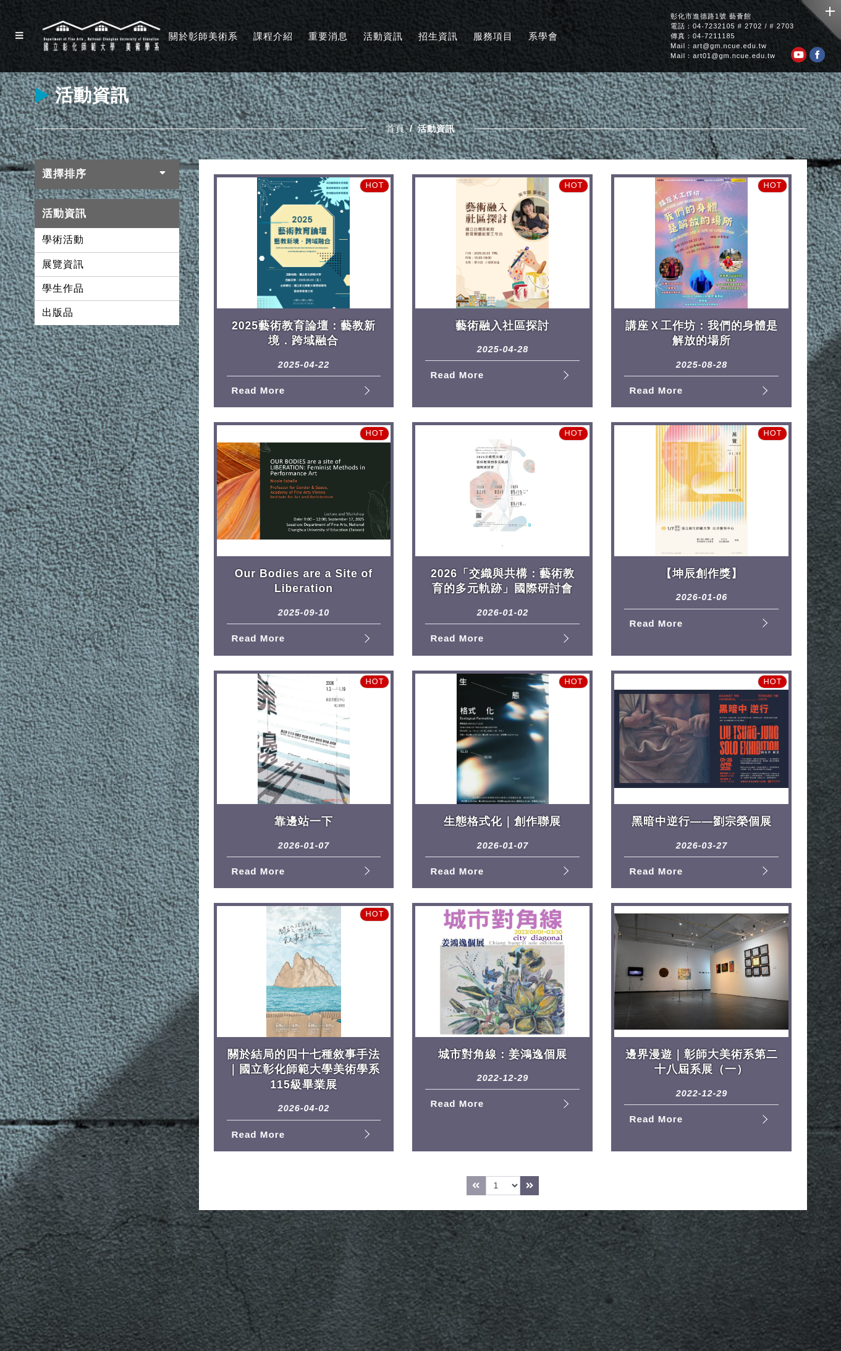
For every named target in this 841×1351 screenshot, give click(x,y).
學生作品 (63, 288)
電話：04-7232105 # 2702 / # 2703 (732, 26)
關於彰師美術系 (203, 36)
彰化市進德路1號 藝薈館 (710, 16)
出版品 (58, 312)
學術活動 (63, 239)
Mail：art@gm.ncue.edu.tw (718, 46)
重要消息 (328, 36)
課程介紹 (273, 36)
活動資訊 (383, 36)
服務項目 (493, 36)
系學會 (543, 36)
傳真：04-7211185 (702, 36)
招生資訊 (438, 36)
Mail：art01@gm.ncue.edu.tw (722, 56)
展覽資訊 (63, 264)
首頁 (395, 128)
